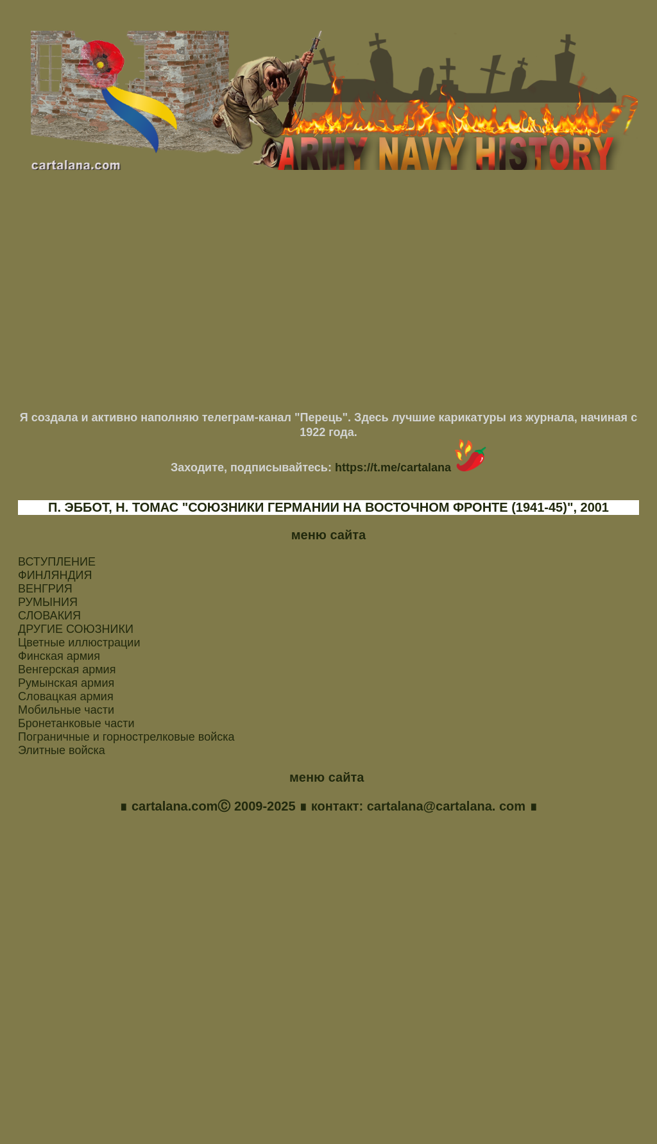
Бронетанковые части (76, 723)
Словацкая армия (66, 696)
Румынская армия (66, 683)
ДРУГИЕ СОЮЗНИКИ (75, 629)
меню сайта (328, 535)
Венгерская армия (66, 669)
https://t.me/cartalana (410, 467)
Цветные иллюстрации (79, 642)
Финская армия (59, 656)
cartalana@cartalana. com (445, 807)
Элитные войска (61, 750)
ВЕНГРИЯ (45, 588)
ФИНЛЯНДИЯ (55, 575)
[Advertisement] (328, 295)
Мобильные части (66, 709)
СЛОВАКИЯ (49, 615)
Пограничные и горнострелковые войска (126, 736)
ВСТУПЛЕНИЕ (57, 561)
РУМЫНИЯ (48, 602)
